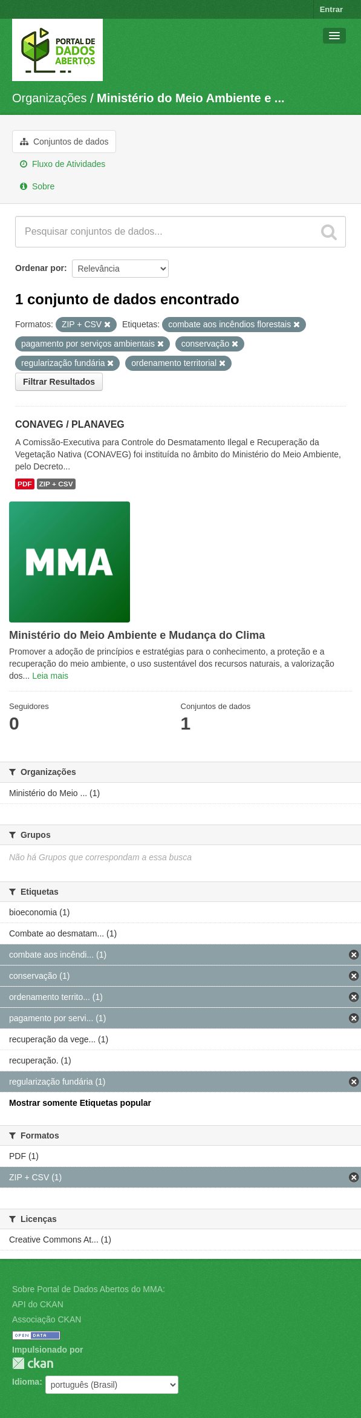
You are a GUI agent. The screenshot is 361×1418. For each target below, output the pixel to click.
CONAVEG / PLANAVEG (70, 424)
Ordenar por (39, 268)
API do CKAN (37, 1304)
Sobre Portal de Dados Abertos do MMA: (88, 1289)
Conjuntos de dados (64, 141)
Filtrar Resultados (59, 382)
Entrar (331, 9)
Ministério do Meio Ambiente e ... (190, 98)
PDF (25, 484)
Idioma (25, 1382)
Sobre (37, 186)
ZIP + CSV (56, 484)
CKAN (32, 1363)
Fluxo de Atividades (62, 164)
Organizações (49, 98)
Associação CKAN (46, 1319)
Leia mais (50, 676)
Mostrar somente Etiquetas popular (80, 1103)
